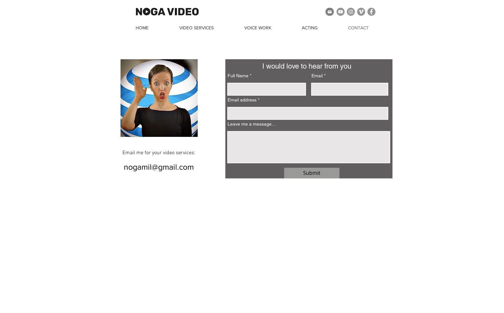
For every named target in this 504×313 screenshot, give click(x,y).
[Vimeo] (361, 12)
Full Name (238, 75)
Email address (242, 100)
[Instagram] (351, 12)
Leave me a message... (251, 124)
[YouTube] (341, 12)
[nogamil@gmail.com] (158, 167)
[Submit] (311, 173)
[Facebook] (371, 12)
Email (317, 75)
